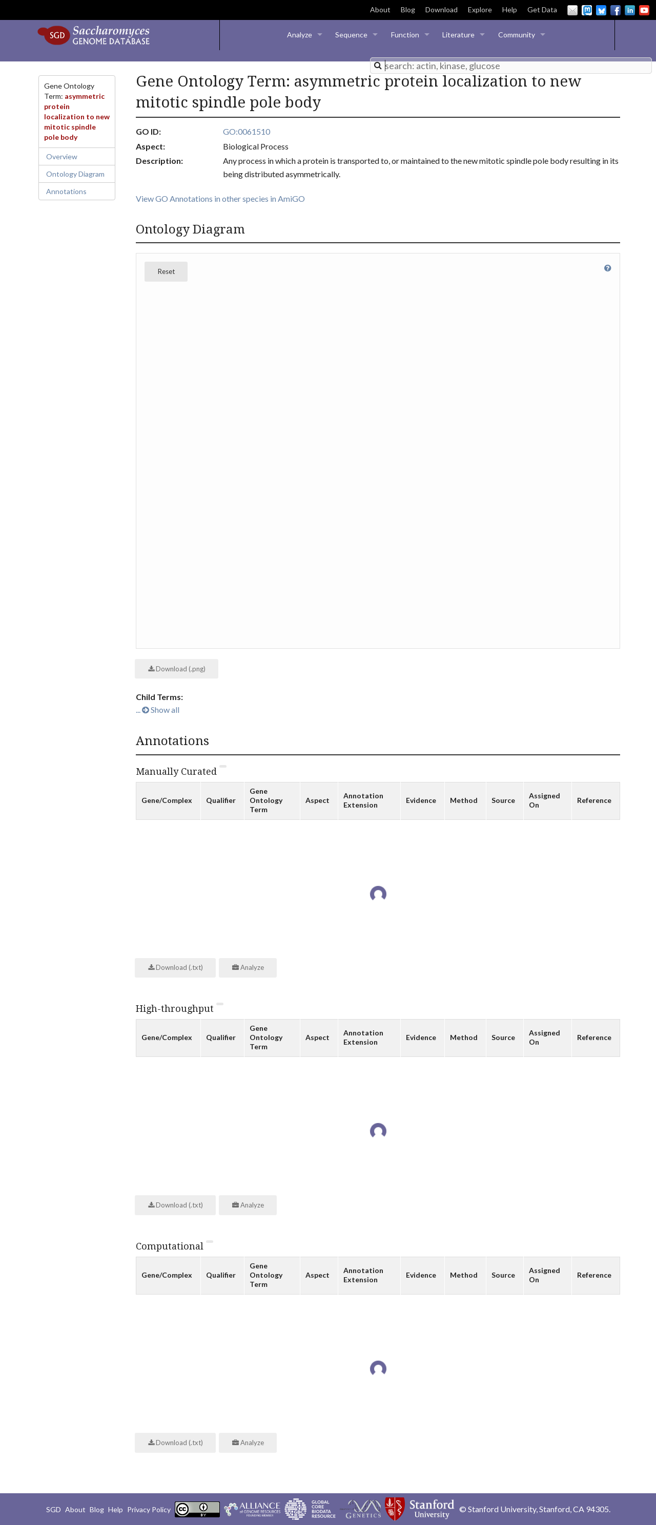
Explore (480, 9)
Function (405, 34)
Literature (458, 34)
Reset (166, 271)
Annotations (66, 191)
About (380, 9)
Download (441, 9)
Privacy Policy (149, 1509)
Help (509, 9)
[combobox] (511, 65)
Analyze (299, 34)
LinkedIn (630, 10)
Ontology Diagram (75, 174)
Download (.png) (177, 669)
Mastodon (587, 10)
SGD (53, 1509)
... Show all (157, 709)
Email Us (572, 10)
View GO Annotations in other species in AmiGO (220, 198)
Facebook (615, 10)
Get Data (542, 9)
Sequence (351, 34)
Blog (408, 9)
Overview (61, 156)
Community (516, 34)
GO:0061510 (246, 131)
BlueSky (601, 10)
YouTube (644, 10)
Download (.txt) (175, 967)
